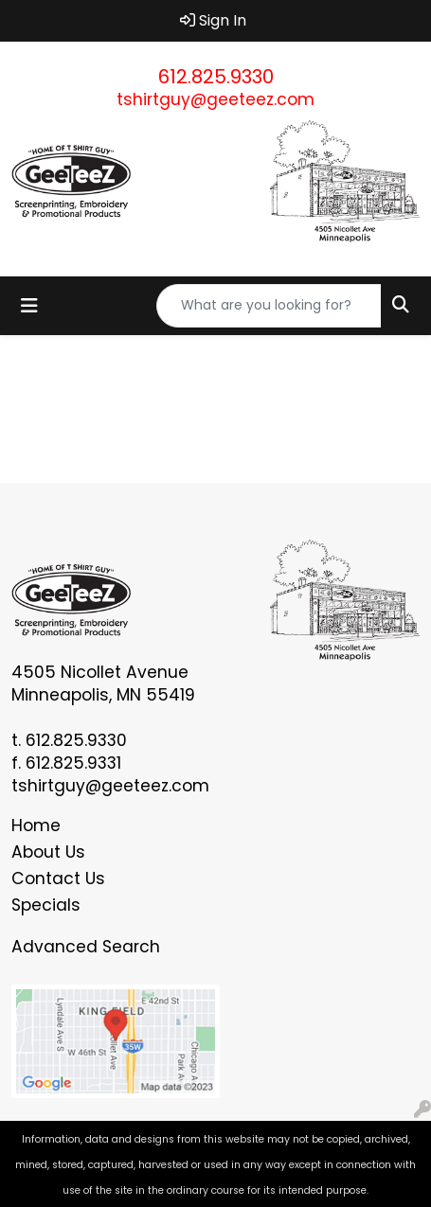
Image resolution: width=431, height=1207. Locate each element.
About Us (48, 852)
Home (36, 825)
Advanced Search (85, 946)
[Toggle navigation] (29, 306)
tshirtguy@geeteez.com (215, 99)
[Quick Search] (269, 306)
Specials (46, 905)
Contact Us (58, 878)
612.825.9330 (216, 76)
